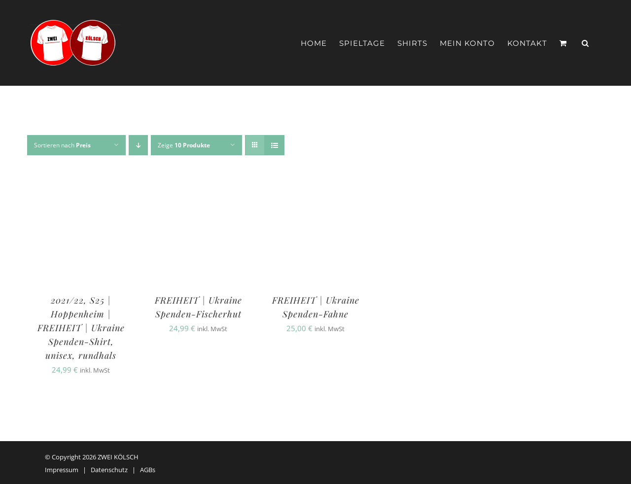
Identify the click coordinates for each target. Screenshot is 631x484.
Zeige (184, 145)
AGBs (147, 469)
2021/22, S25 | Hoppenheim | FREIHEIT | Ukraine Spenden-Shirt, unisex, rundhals (81, 327)
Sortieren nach (62, 145)
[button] (585, 43)
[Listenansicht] (274, 145)
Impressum (61, 469)
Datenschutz (109, 469)
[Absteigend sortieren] (138, 145)
